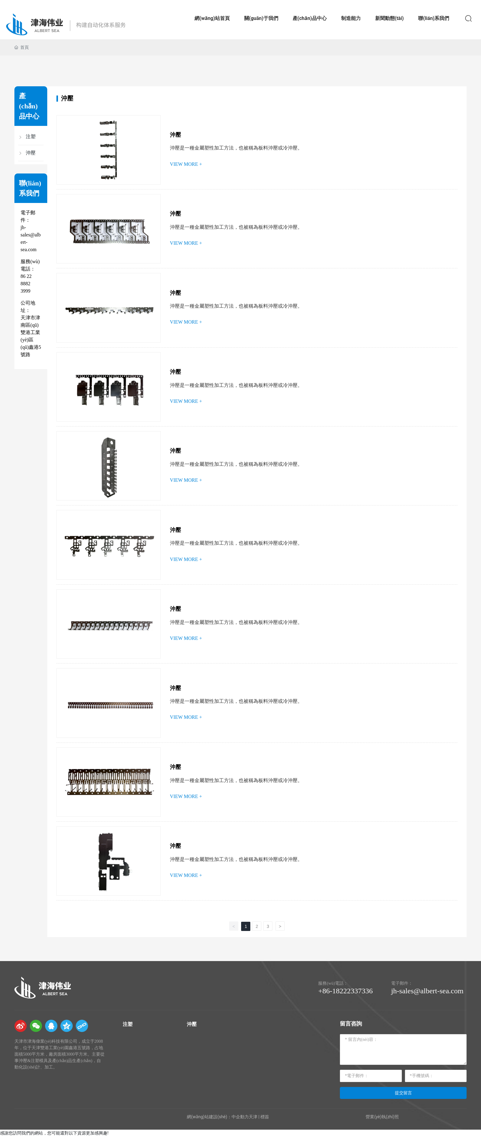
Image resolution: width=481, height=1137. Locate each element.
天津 (253, 1116)
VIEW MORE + (186, 164)
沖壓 (175, 135)
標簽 (264, 1116)
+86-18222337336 (345, 991)
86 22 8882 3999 (26, 284)
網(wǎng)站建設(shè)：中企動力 (218, 1116)
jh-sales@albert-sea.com (427, 991)
